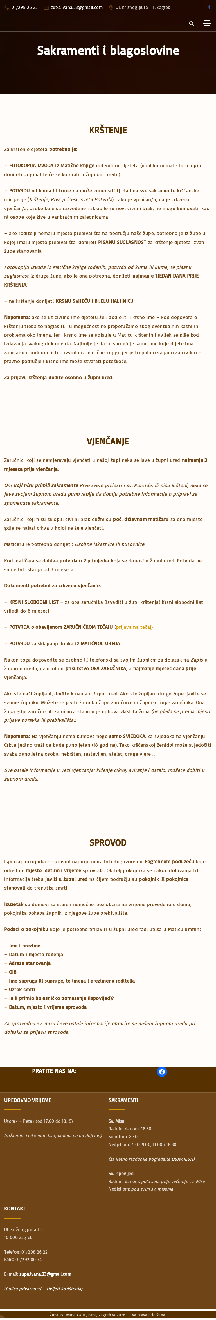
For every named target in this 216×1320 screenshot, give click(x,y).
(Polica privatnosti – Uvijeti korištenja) (43, 1288)
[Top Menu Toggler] (207, 23)
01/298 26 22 (25, 7)
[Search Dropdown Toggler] (191, 23)
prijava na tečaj (134, 627)
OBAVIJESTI (182, 1159)
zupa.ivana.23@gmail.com (77, 7)
